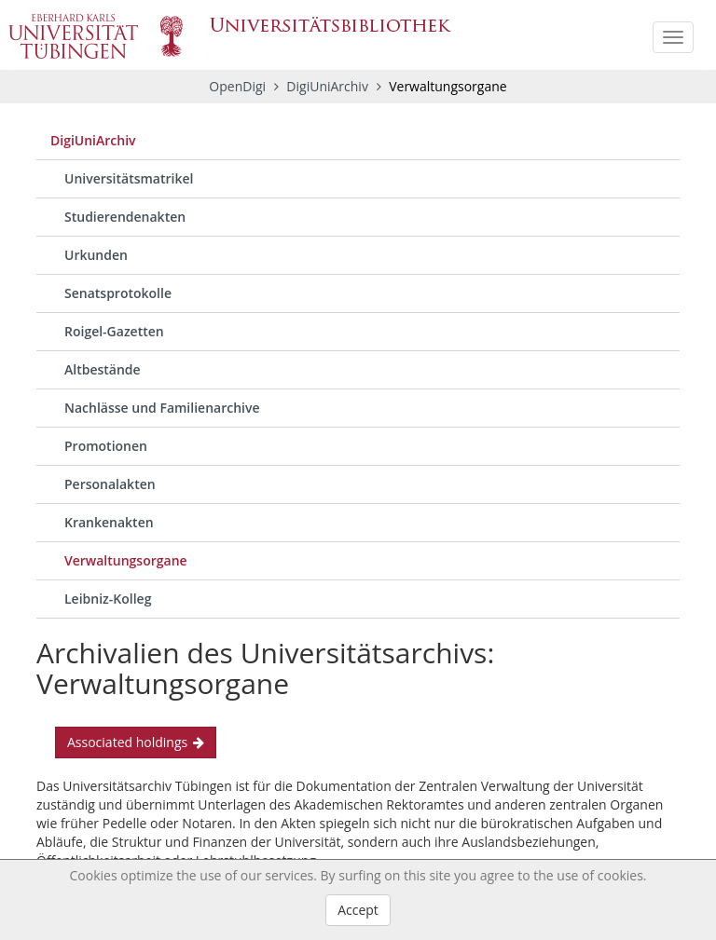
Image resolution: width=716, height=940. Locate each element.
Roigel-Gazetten (114, 331)
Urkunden (96, 255)
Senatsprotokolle (118, 293)
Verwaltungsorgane (125, 560)
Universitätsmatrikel (128, 178)
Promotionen (105, 446)
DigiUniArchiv (328, 86)
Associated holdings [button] (135, 742)
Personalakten (110, 484)
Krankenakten (109, 522)
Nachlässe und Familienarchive (162, 407)
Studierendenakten (125, 216)
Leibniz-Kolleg (107, 598)
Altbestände (102, 369)
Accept (358, 910)
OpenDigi (237, 86)
